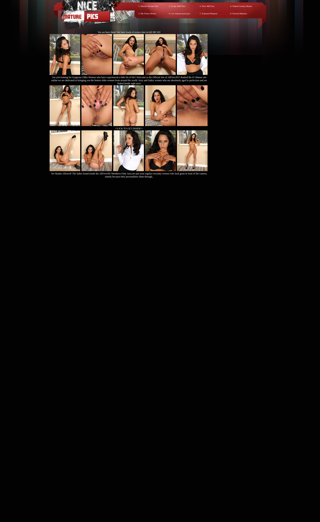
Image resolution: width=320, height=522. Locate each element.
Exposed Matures (210, 13)
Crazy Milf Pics (178, 6)
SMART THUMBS (167, 437)
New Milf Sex (208, 6)
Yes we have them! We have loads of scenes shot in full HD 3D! (129, 32)
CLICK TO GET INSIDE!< (129, 128)
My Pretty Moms (148, 13)
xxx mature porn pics (180, 13)
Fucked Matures (239, 13)
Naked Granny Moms (242, 6)
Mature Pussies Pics (150, 6)
